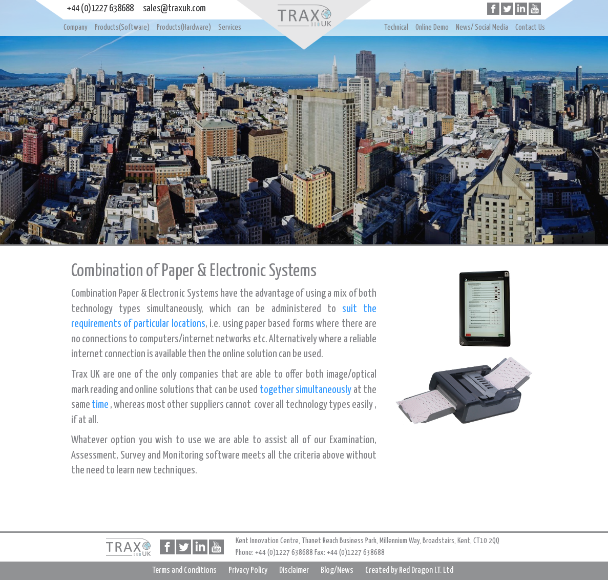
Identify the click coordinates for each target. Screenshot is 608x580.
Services (229, 27)
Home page (303, 15)
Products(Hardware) (184, 27)
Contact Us (530, 27)
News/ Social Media (482, 27)
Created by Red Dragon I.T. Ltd (409, 570)
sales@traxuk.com (174, 8)
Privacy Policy (247, 570)
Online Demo (432, 27)
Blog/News (337, 570)
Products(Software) (122, 27)
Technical (396, 27)
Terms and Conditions (184, 570)
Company (76, 27)
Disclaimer (294, 570)
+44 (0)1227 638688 (100, 8)
